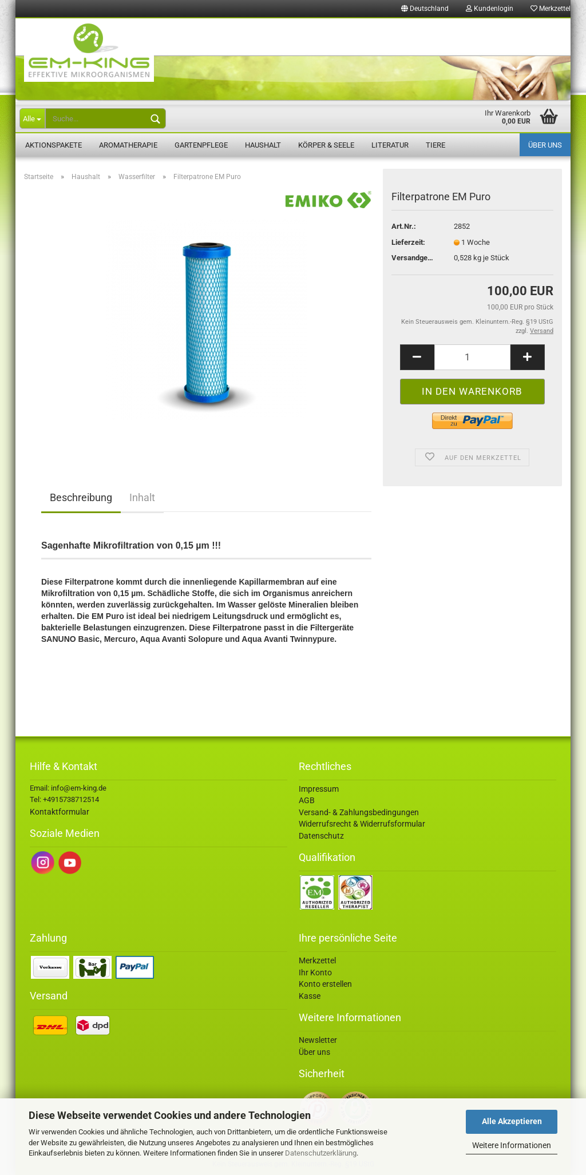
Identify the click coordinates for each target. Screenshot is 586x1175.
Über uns (545, 145)
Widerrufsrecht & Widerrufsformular (362, 823)
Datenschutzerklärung (321, 1153)
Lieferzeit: (408, 242)
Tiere (435, 145)
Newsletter (318, 1040)
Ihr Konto (315, 972)
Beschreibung (81, 497)
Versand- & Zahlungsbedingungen (359, 812)
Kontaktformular (59, 811)
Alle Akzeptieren (512, 1121)
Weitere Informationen (511, 1145)
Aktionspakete (53, 145)
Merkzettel (550, 9)
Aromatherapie (128, 145)
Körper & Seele (326, 145)
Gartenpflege (201, 145)
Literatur (390, 145)
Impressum (319, 788)
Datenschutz (321, 835)
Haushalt (263, 145)
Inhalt (142, 497)
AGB (307, 800)
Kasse (309, 996)
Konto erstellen (325, 984)
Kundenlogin (489, 9)
